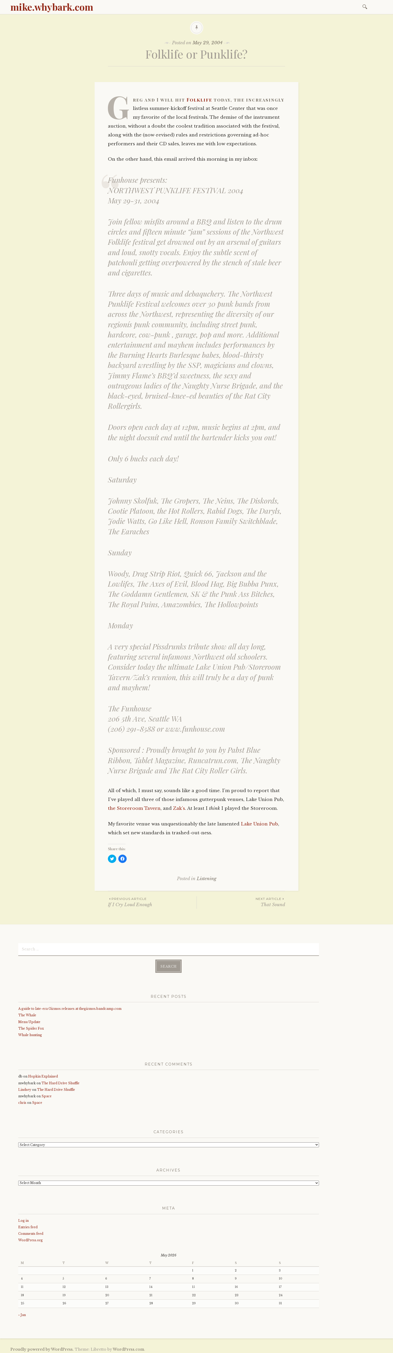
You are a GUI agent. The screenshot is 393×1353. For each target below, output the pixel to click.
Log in (23, 1218)
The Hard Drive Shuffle (60, 1081)
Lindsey (24, 1087)
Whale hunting (30, 1033)
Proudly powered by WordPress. (42, 1347)
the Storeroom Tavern (134, 808)
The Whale (27, 1013)
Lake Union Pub (259, 824)
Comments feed (30, 1231)
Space (46, 1094)
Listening (206, 878)
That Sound (241, 901)
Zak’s (179, 808)
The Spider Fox (31, 1026)
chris (22, 1101)
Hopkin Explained (43, 1074)
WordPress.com (128, 1347)
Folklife (199, 100)
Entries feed (28, 1225)
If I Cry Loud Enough (152, 901)
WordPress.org (30, 1238)
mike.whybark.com (51, 7)
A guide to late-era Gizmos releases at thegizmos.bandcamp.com (69, 1007)
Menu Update (29, 1020)
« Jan (22, 1313)
